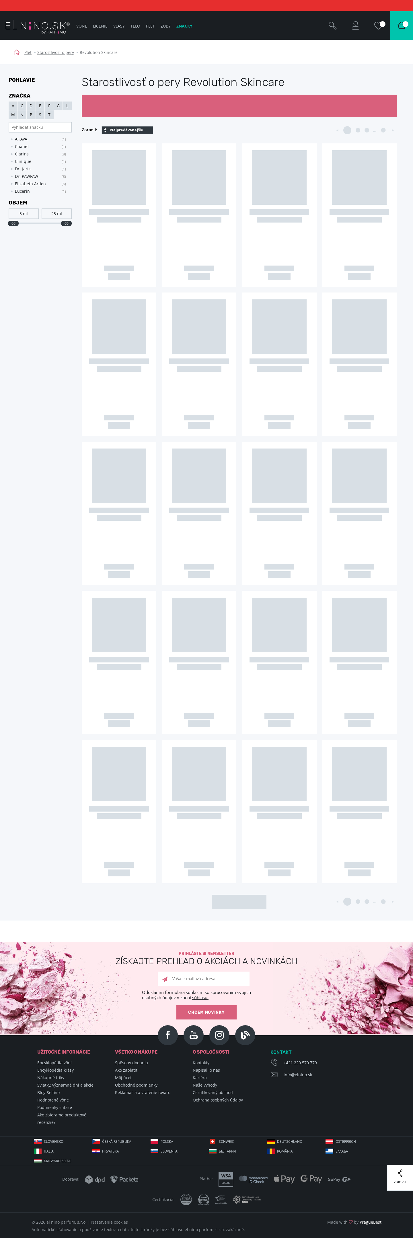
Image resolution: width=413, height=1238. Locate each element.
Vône (81, 26)
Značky (184, 26)
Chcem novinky (206, 1012)
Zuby (166, 26)
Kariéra (200, 1077)
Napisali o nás (206, 1070)
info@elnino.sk (298, 1074)
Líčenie (100, 26)
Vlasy (119, 26)
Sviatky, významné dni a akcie (65, 1085)
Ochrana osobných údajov (218, 1100)
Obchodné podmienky (136, 1085)
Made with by (354, 1222)
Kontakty (201, 1062)
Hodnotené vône (53, 1100)
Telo (135, 26)
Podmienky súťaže (54, 1107)
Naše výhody (205, 1085)
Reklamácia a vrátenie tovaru (143, 1092)
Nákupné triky (50, 1077)
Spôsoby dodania (131, 1062)
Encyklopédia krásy (55, 1070)
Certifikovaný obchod (213, 1092)
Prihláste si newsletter (206, 958)
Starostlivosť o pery (55, 52)
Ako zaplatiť (126, 1070)
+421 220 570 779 (300, 1062)
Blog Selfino (48, 1092)
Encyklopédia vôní (54, 1062)
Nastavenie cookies (109, 1222)
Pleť (28, 52)
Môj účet (123, 1077)
